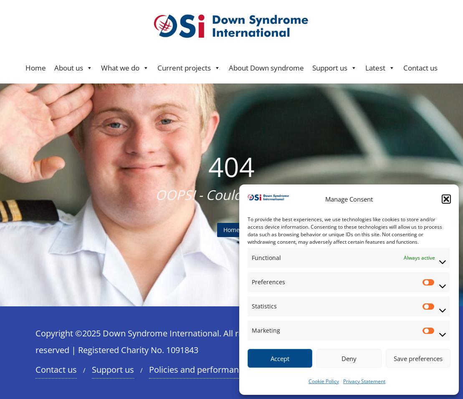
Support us (334, 67)
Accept (280, 358)
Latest (380, 67)
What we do (125, 67)
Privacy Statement (364, 381)
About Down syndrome (266, 68)
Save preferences (418, 358)
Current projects (188, 67)
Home (35, 68)
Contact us (420, 68)
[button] (446, 199)
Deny (349, 358)
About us (73, 67)
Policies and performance (198, 369)
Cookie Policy (324, 381)
